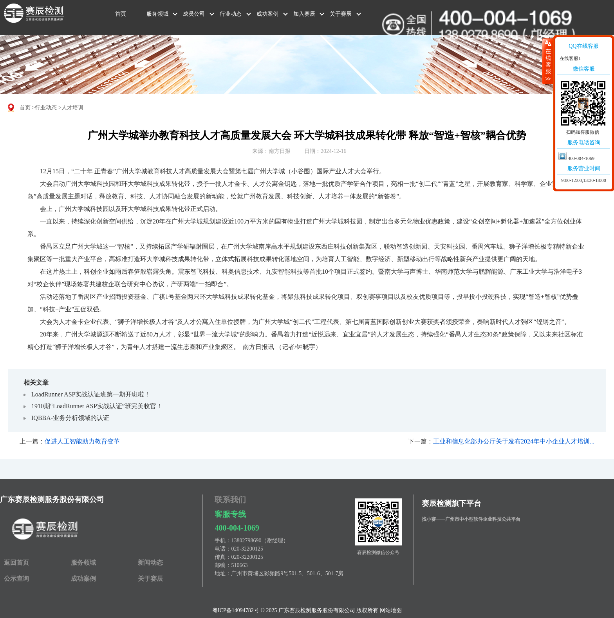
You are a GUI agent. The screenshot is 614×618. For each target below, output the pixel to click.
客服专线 (230, 514)
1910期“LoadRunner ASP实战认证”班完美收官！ (97, 406)
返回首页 (16, 562)
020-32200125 (247, 549)
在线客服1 (569, 58)
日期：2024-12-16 (325, 151)
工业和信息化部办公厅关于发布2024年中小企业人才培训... (513, 441)
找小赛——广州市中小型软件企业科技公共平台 (471, 519)
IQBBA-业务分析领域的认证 (70, 417)
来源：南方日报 (271, 151)
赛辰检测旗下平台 (451, 503)
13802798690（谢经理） (260, 540)
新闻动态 (150, 562)
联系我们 (230, 499)
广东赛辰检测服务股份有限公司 (52, 499)
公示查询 (16, 578)
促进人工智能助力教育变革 (82, 441)
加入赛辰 (304, 14)
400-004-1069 (237, 527)
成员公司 (194, 14)
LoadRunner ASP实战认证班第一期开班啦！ (90, 394)
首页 (120, 14)
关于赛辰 (341, 14)
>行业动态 (44, 108)
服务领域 (157, 14)
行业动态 (231, 14)
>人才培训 (70, 108)
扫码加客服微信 (582, 132)
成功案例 (267, 14)
